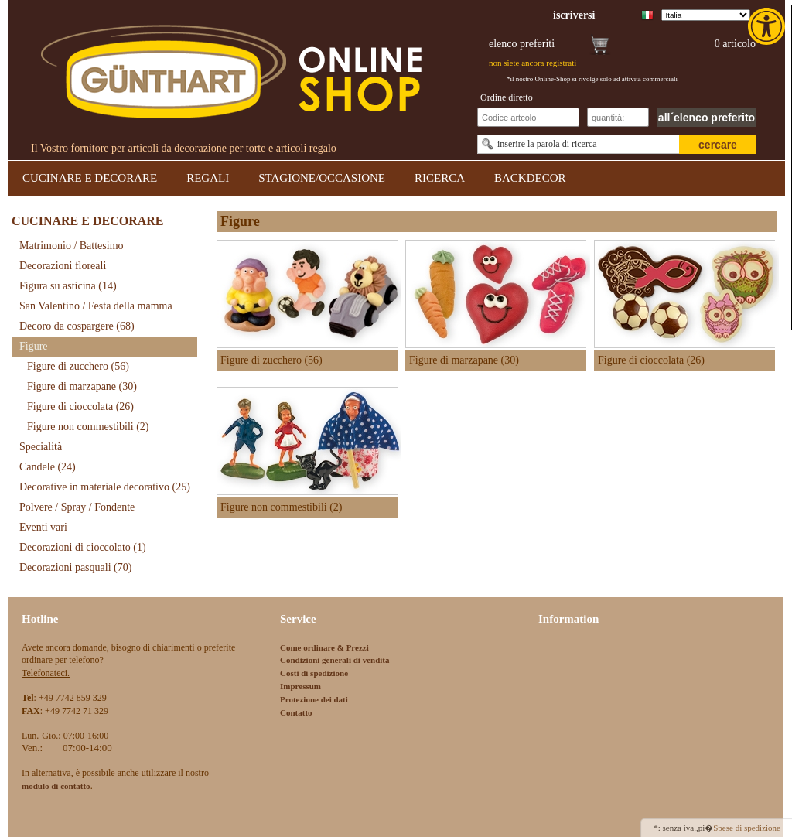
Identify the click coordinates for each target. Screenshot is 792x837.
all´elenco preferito (706, 117)
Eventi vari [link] (43, 527)
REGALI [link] (207, 178)
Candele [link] (47, 467)
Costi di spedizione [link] (314, 673)
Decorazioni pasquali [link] (75, 567)
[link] (768, 26)
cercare (717, 144)
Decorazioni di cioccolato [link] (82, 547)
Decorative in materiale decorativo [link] (104, 487)
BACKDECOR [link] (530, 178)
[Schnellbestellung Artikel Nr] (528, 117)
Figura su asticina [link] (68, 286)
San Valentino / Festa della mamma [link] (95, 306)
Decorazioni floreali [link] (62, 266)
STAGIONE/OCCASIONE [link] (321, 178)
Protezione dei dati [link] (314, 699)
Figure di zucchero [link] (78, 366)
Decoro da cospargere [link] (77, 326)
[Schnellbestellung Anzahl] (618, 117)
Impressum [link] (300, 686)
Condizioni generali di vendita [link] (335, 659)
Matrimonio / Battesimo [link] (71, 245)
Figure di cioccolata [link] (80, 406)
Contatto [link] (296, 712)
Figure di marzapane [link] (82, 386)
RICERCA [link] (440, 178)
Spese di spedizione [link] (746, 827)
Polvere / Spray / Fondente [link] (77, 507)
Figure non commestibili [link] (87, 426)
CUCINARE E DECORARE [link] (89, 178)
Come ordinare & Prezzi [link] (324, 647)
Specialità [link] (40, 447)
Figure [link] (33, 346)
